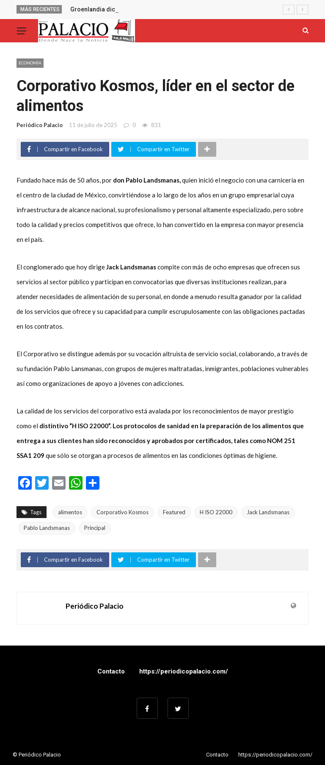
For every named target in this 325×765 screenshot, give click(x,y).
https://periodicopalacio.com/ (183, 671)
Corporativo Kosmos (122, 512)
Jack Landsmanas (268, 512)
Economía (30, 62)
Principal (94, 527)
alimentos (70, 512)
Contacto (111, 671)
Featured (174, 512)
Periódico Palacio (40, 125)
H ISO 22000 (216, 512)
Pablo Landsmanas (47, 527)
